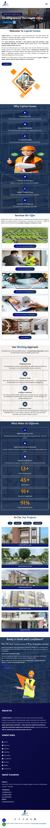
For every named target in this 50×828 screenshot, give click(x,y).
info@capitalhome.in (8, 801)
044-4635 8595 (6, 797)
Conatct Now (9, 22)
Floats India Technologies (38, 823)
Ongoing (17, 523)
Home (6, 742)
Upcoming (27, 523)
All (10, 523)
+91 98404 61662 (6, 794)
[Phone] (4, 820)
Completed (38, 523)
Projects (6, 748)
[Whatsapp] (4, 824)
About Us (6, 745)
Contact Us (7, 769)
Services (6, 762)
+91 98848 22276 (6, 792)
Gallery (6, 765)
